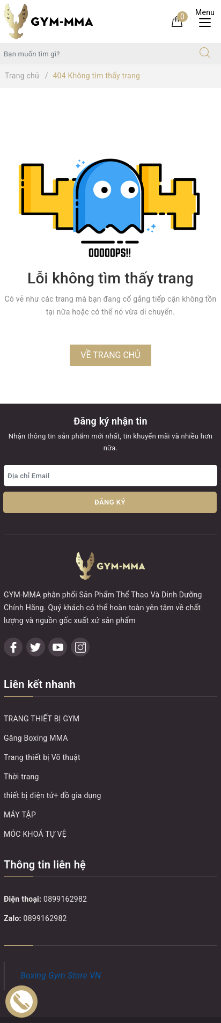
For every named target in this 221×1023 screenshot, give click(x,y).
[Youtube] (57, 618)
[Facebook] (13, 618)
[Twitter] (35, 618)
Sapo (132, 1011)
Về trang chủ (110, 355)
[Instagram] (80, 618)
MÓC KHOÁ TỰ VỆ (35, 805)
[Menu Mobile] (207, 21)
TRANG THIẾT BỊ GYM (41, 689)
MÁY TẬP (20, 785)
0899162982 (65, 870)
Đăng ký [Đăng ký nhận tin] (110, 502)
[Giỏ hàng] (177, 21)
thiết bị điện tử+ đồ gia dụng (52, 767)
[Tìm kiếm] (205, 53)
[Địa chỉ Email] (110, 475)
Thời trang (21, 747)
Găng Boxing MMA (36, 709)
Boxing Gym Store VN (60, 947)
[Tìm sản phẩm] (94, 53)
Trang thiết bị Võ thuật (42, 728)
